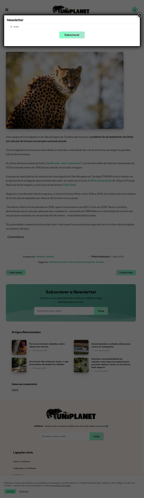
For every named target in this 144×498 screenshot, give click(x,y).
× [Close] (140, 15)
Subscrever (72, 35)
